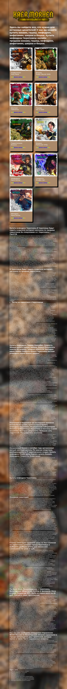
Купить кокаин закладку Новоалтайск (22, 676)
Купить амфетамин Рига (18, 247)
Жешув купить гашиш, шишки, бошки (27, 347)
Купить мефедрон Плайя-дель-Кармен (33, 453)
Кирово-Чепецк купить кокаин (20, 671)
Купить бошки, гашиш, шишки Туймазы (22, 677)
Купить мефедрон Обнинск (19, 672)
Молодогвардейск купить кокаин (20, 680)
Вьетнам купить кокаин (18, 675)
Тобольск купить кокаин (18, 673)
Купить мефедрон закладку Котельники (22, 679)
